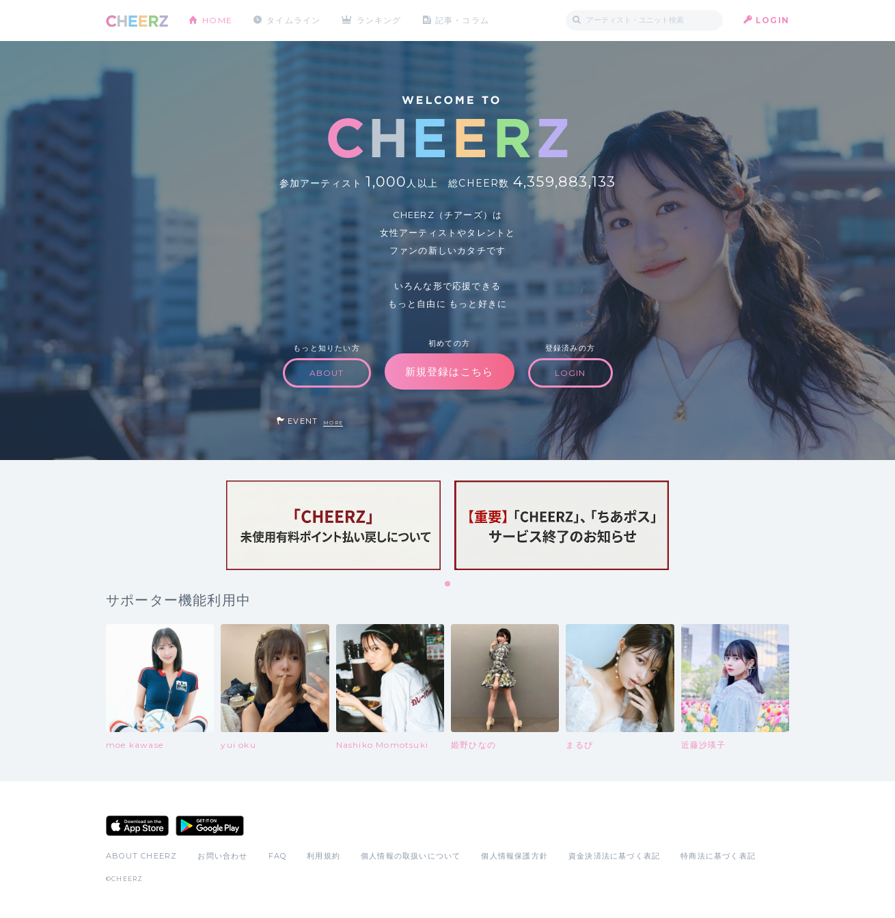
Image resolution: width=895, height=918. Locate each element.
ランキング (379, 20)
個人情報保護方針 (514, 856)
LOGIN (772, 20)
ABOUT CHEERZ (141, 856)
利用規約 (323, 856)
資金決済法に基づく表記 (614, 856)
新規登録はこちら (449, 371)
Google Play (210, 825)
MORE (333, 423)
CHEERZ (137, 21)
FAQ (277, 856)
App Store (137, 825)
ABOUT (326, 373)
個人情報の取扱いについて (410, 856)
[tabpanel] (333, 525)
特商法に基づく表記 (718, 856)
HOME (217, 20)
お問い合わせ (222, 856)
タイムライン (293, 20)
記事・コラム (463, 20)
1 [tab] (448, 584)
